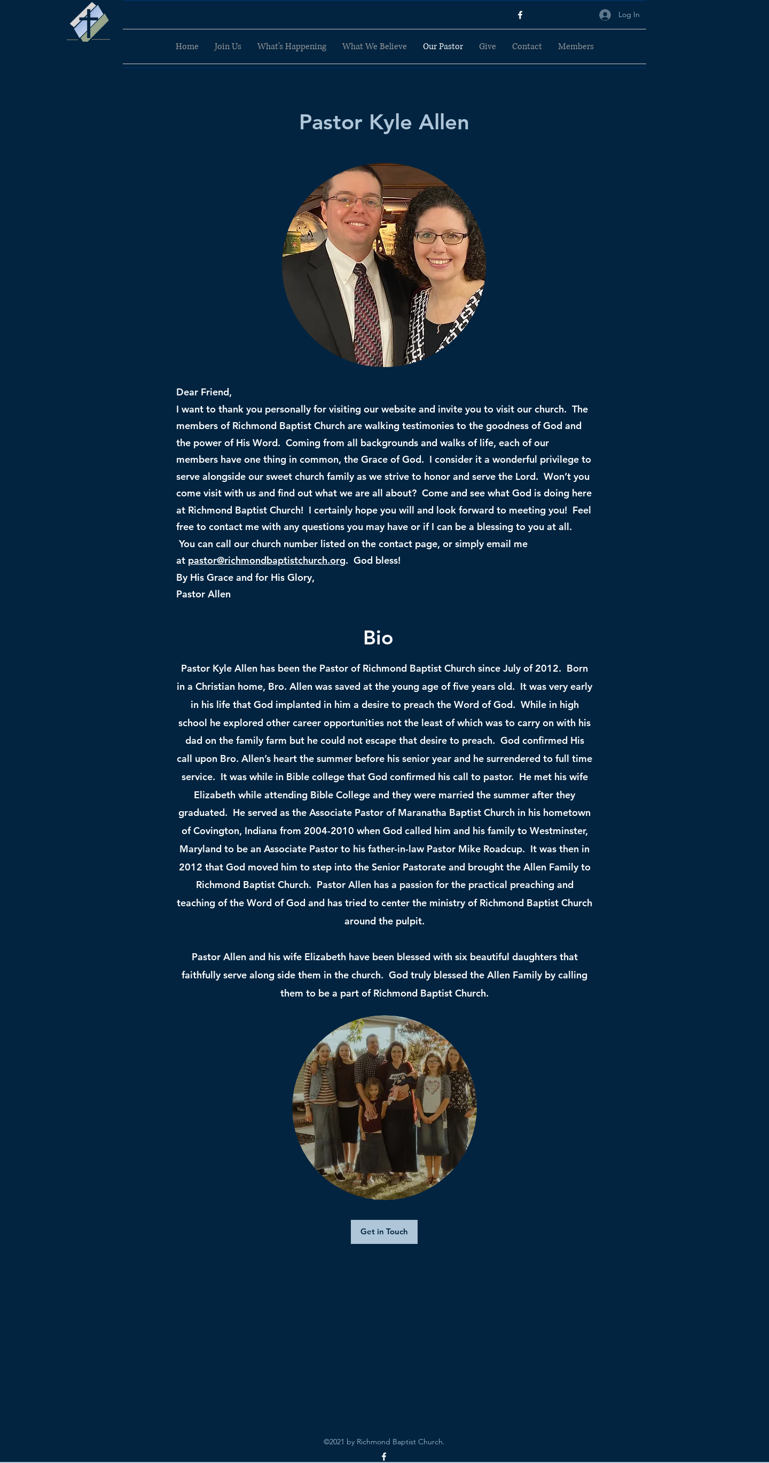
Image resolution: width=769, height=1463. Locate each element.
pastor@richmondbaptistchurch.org (267, 560)
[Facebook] (520, 15)
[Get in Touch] (384, 1232)
